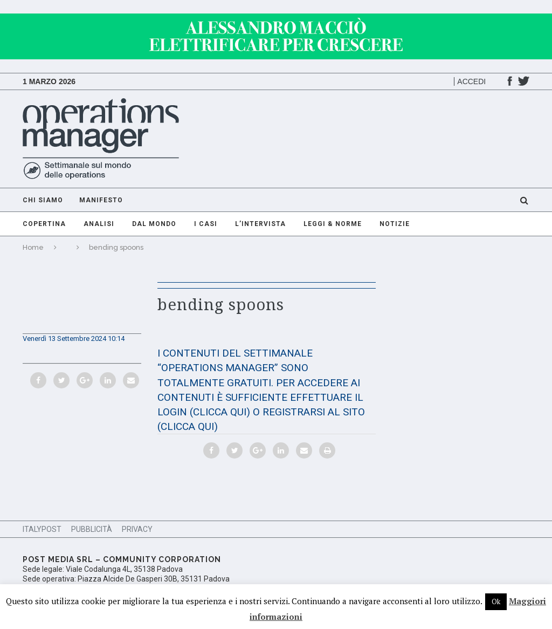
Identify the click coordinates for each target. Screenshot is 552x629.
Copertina (44, 224)
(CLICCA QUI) (220, 412)
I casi (205, 224)
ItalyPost (42, 529)
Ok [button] (496, 601)
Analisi (99, 224)
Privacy (137, 529)
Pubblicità (91, 529)
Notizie (395, 224)
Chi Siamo (43, 200)
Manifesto (101, 200)
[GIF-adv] (276, 18)
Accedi (471, 81)
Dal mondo (154, 224)
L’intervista (260, 224)
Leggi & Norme (332, 224)
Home (33, 247)
